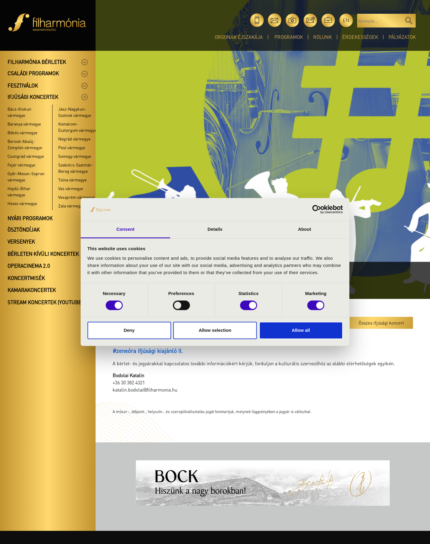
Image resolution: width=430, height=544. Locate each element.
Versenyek (21, 241)
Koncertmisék (26, 278)
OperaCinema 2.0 (28, 265)
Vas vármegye (70, 188)
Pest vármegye (71, 147)
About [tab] (304, 229)
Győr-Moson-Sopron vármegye (25, 176)
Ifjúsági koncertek (32, 97)
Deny (129, 330)
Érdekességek (360, 37)
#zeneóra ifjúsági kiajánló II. (148, 350)
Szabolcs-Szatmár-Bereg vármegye (75, 168)
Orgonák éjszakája (239, 37)
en (346, 20)
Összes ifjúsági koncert (381, 323)
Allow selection (215, 330)
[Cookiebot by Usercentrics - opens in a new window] (317, 209)
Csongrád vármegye (25, 156)
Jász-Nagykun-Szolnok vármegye (74, 112)
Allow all (301, 330)
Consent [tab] (125, 229)
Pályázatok (402, 37)
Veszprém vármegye (76, 197)
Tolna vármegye (72, 179)
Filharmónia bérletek (36, 62)
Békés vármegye (22, 132)
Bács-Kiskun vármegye (19, 112)
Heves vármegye (22, 203)
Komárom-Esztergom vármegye (77, 127)
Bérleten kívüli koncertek (43, 253)
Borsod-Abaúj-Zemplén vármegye (24, 144)
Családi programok (33, 73)
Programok (288, 37)
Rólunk (322, 37)
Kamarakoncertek (31, 290)
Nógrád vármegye (74, 138)
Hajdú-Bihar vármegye (18, 191)
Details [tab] (215, 229)
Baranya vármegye (24, 123)
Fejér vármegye (21, 164)
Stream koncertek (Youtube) (45, 302)
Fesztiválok (22, 85)
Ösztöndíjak (23, 229)
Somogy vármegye (74, 156)
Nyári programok (30, 218)
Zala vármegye (71, 205)
